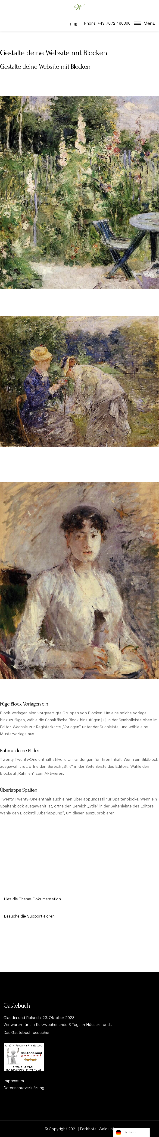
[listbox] (131, 1132)
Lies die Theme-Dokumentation (32, 899)
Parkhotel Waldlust (97, 1129)
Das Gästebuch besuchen (26, 1032)
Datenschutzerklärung (23, 1087)
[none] (131, 1132)
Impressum (13, 1080)
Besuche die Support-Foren (29, 916)
